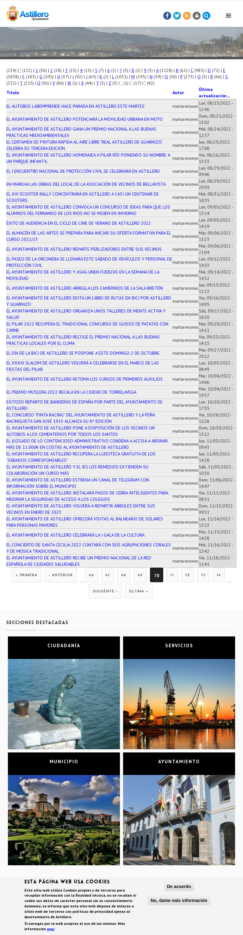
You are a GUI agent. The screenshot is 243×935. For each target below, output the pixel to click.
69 (140, 575)
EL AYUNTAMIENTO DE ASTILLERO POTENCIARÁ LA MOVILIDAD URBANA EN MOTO (84, 119)
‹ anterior (61, 575)
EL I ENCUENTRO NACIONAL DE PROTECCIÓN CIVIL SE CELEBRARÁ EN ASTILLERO (83, 171)
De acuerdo (179, 887)
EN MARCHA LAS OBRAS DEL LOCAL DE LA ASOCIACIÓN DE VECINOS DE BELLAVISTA (86, 184)
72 (187, 575)
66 (91, 575)
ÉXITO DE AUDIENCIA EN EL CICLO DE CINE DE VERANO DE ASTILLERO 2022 (78, 223)
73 (203, 575)
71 (172, 575)
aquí (51, 930)
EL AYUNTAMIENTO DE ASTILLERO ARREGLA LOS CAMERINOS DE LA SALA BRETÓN (84, 288)
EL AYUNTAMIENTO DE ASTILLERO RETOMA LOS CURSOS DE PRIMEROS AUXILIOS (84, 379)
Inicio (208, 42)
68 (123, 575)
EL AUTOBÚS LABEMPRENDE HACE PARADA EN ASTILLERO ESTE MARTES (75, 106)
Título (12, 92)
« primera (26, 575)
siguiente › (105, 591)
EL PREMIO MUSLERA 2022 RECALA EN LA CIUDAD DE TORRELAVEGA (71, 392)
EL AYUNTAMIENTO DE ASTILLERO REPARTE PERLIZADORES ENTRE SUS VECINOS (84, 249)
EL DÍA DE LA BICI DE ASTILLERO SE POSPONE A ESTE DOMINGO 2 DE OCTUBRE (82, 353)
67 (107, 575)
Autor (178, 92)
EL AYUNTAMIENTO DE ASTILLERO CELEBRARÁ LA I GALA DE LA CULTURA (75, 535)
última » (138, 591)
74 (219, 575)
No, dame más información (179, 901)
